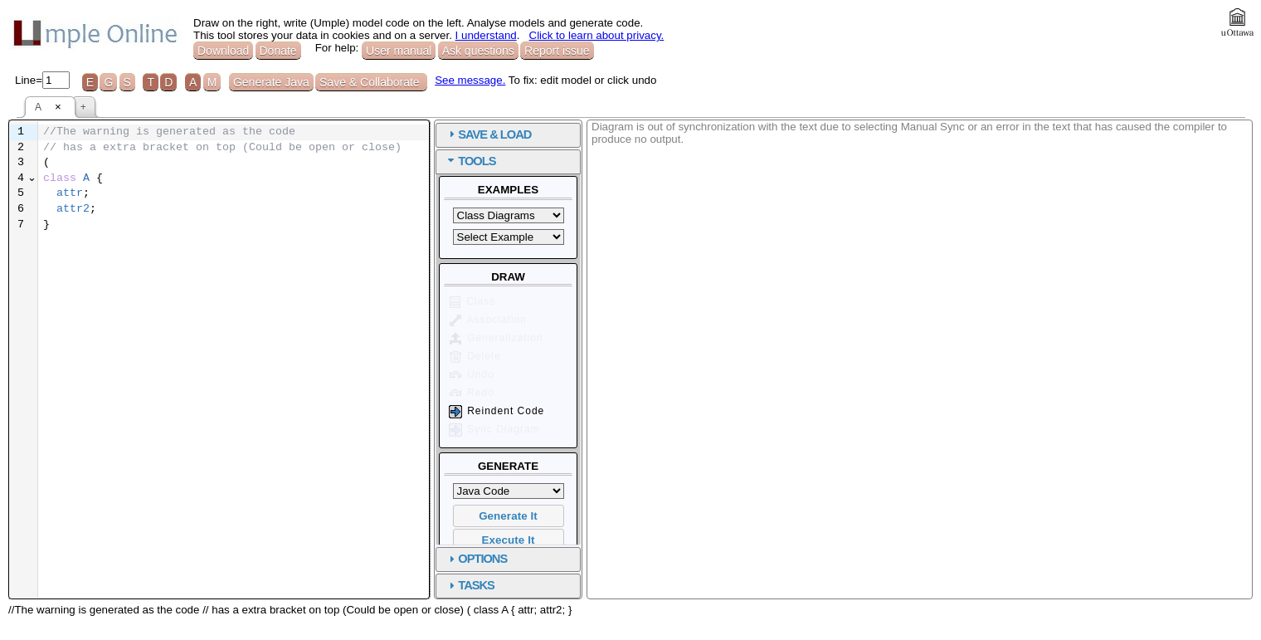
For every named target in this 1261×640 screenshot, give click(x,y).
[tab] (508, 135)
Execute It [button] (508, 540)
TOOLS (476, 161)
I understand (486, 35)
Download (223, 50)
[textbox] (233, 179)
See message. (470, 80)
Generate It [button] (508, 516)
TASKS (476, 585)
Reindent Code (495, 411)
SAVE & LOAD (494, 134)
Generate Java (271, 82)
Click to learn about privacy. (597, 35)
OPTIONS (482, 558)
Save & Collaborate (371, 82)
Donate (278, 50)
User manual (398, 50)
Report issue (557, 50)
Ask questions (478, 50)
